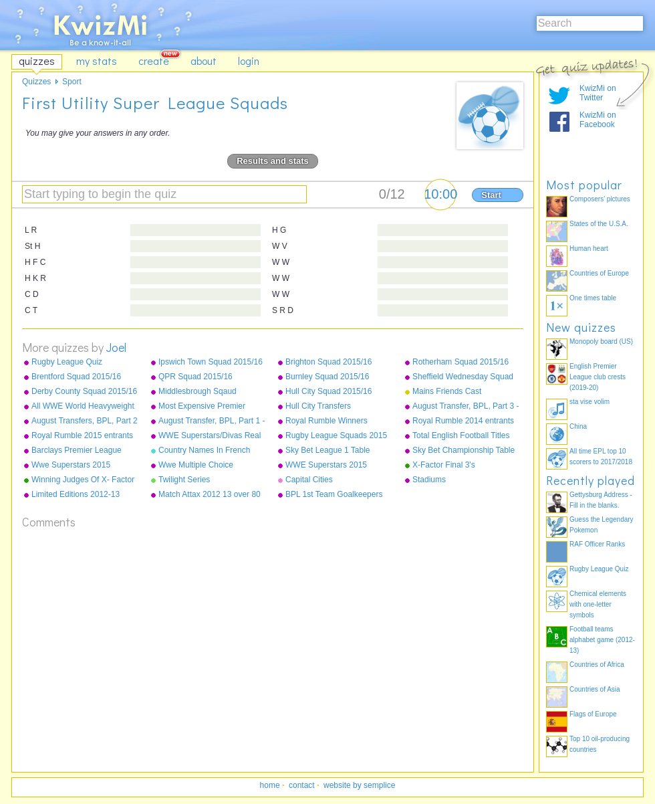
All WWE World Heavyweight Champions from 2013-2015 (82, 406)
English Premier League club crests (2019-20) (597, 377)
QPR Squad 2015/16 (195, 376)
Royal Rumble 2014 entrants (463, 420)
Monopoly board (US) (601, 341)
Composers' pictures (599, 199)
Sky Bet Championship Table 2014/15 (463, 450)
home (270, 785)
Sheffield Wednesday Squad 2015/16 (462, 377)
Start (491, 195)
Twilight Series (184, 479)
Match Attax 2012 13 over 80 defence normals (209, 495)
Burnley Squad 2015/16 (327, 376)
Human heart (588, 248)
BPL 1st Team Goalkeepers (333, 494)
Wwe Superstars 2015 (70, 465)
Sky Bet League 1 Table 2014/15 (327, 450)
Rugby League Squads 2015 (336, 435)
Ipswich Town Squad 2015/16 (210, 362)
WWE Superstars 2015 (326, 465)
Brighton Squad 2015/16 (328, 362)
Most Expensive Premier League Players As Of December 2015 (201, 406)
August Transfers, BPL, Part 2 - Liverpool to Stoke (84, 421)
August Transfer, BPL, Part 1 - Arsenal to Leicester (211, 421)
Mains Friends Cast (446, 391)
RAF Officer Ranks (597, 544)
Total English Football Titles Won (460, 436)
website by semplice (359, 785)
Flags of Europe (593, 714)
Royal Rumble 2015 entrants (82, 435)
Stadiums (429, 479)
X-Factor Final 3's (443, 465)
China (578, 426)
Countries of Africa (596, 664)
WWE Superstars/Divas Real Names (209, 436)
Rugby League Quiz (66, 362)
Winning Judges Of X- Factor (82, 479)
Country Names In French (204, 450)
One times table (592, 298)
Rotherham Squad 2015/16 (460, 362)
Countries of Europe (599, 273)
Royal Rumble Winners (326, 420)
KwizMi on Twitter (597, 93)
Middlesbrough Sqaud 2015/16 (197, 392)
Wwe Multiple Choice (195, 465)
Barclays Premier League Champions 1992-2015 (76, 450)
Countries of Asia (594, 689)
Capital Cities (309, 479)
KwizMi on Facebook (597, 119)
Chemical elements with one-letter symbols (597, 604)
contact (302, 785)
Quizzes (36, 81)
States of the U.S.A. (598, 223)
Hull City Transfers (318, 406)
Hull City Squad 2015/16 (328, 391)
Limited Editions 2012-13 (75, 494)
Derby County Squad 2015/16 (84, 391)
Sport (72, 81)
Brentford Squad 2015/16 (76, 376)
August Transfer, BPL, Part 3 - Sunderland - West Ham (465, 406)
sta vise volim (589, 401)
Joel (116, 347)
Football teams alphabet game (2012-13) (602, 639)
